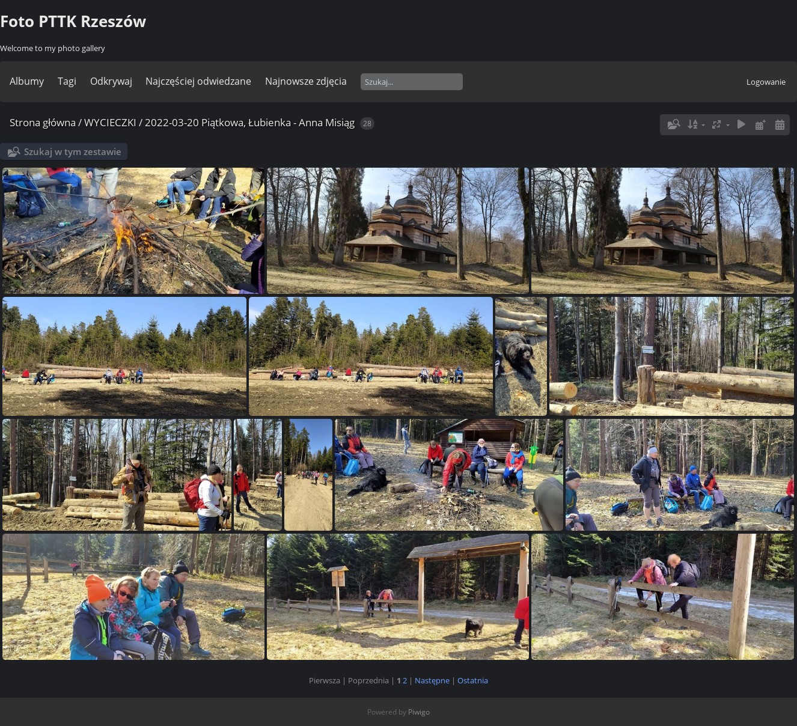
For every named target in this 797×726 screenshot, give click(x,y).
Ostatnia (472, 680)
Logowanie (766, 81)
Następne (432, 680)
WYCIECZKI (110, 122)
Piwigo (419, 712)
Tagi (67, 81)
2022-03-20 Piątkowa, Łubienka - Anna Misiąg (250, 122)
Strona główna (43, 122)
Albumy (27, 81)
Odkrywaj (111, 81)
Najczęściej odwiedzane (198, 81)
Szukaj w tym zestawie (72, 151)
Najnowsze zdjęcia (306, 81)
